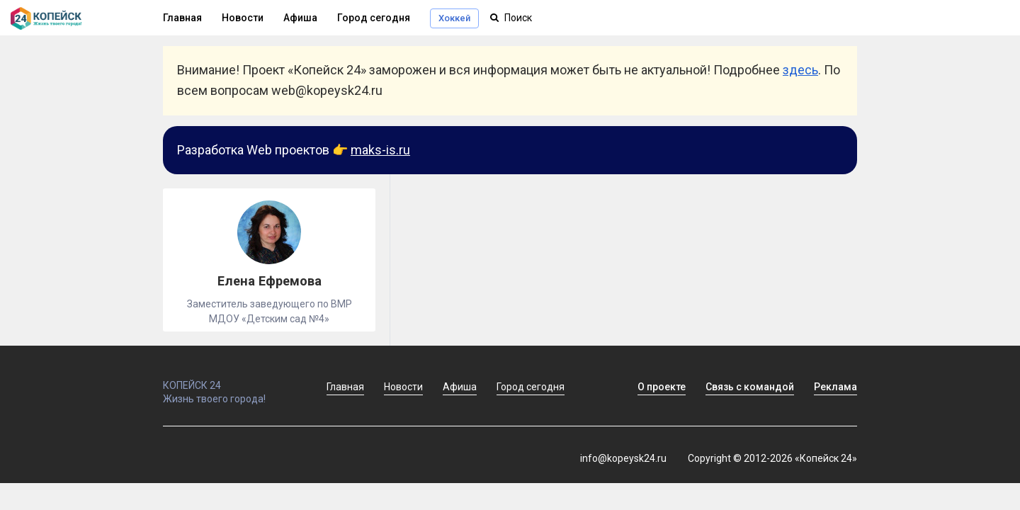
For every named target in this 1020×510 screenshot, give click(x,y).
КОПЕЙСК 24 (229, 379)
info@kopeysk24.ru (623, 458)
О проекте (662, 386)
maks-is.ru (380, 149)
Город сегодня (373, 17)
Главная (182, 17)
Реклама (835, 386)
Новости (243, 17)
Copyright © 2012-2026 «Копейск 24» (772, 458)
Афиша (300, 17)
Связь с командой (750, 386)
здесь (800, 69)
